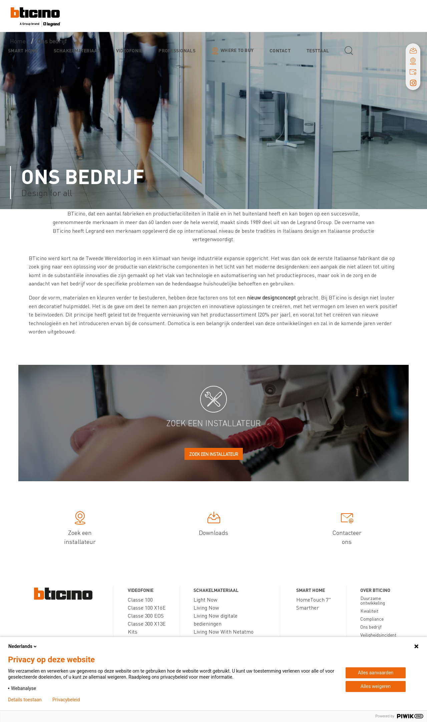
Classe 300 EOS (146, 615)
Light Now (205, 599)
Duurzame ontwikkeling (372, 600)
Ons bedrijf (371, 626)
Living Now (206, 607)
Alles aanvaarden (376, 672)
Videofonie (129, 50)
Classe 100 (140, 599)
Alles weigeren (376, 686)
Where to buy (237, 50)
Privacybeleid (66, 699)
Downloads (213, 524)
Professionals (176, 50)
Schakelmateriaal (77, 50)
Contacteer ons (347, 529)
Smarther (307, 607)
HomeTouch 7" (313, 599)
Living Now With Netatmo (223, 631)
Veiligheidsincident (378, 634)
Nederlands (23, 646)
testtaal (318, 50)
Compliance (372, 618)
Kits (132, 631)
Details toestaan (25, 699)
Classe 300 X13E (147, 623)
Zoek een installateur (213, 454)
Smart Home (23, 50)
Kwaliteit (369, 610)
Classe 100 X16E (147, 607)
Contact (280, 50)
